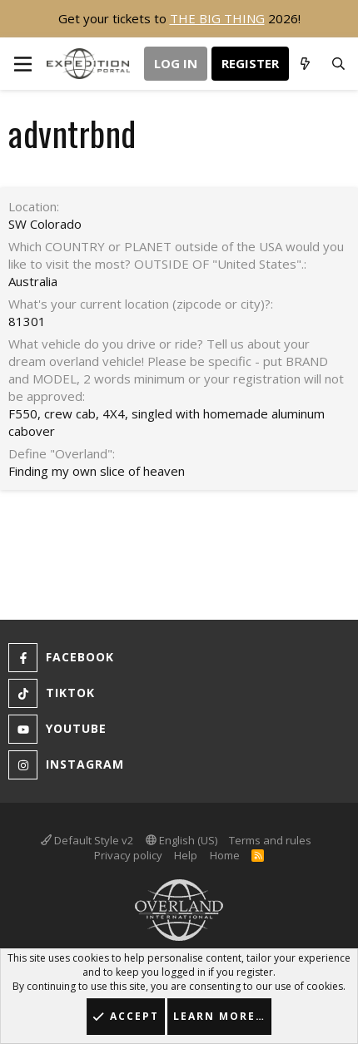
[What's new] (305, 64)
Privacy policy (128, 855)
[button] (22, 63)
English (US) (181, 840)
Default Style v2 (87, 840)
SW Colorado (45, 223)
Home (225, 855)
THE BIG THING (217, 18)
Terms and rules (270, 840)
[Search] (338, 64)
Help (185, 855)
